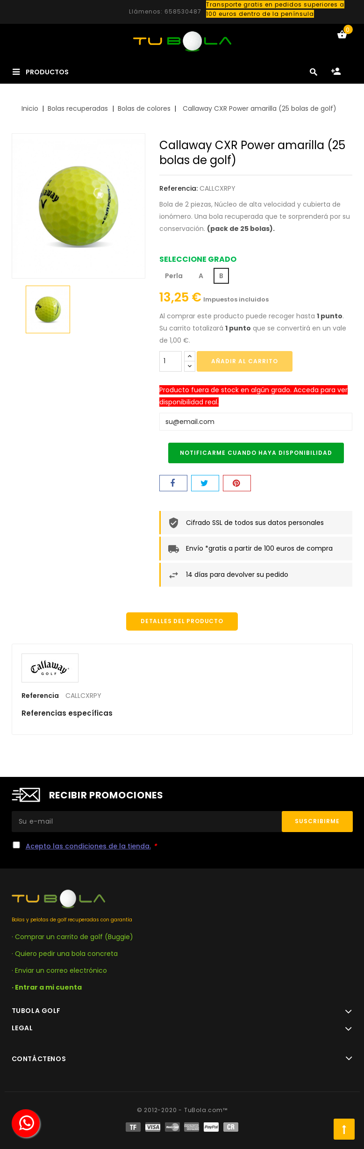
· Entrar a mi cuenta (47, 987)
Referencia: (178, 188)
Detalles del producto (182, 621)
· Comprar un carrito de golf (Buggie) (72, 936)
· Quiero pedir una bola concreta (65, 953)
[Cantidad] (170, 361)
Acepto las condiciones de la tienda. (88, 846)
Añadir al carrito (244, 361)
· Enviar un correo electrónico (59, 970)
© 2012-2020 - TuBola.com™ (182, 1110)
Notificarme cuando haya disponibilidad (256, 453)
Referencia (40, 696)
